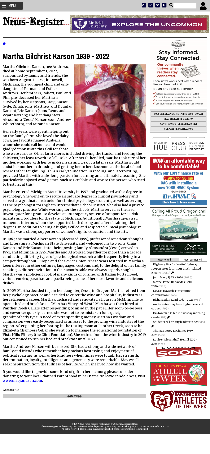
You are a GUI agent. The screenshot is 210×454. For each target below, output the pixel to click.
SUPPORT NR (169, 129)
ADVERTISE (172, 114)
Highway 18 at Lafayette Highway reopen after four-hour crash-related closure (175, 269)
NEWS (162, 124)
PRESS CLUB (185, 114)
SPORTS (170, 124)
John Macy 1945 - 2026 (167, 277)
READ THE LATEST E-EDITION (177, 119)
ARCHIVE (191, 124)
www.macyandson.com (31, 385)
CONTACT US (185, 129)
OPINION (181, 124)
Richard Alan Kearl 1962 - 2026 (172, 299)
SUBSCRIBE (158, 114)
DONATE (198, 114)
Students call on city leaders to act (174, 322)
